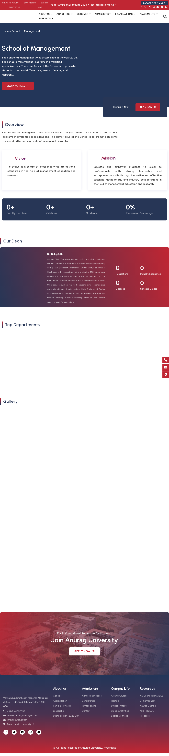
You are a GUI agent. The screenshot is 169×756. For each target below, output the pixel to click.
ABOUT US (44, 14)
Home (5, 31)
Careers (44, 3)
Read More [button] (10, 376)
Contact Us (14, 7)
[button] (5, 440)
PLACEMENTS (147, 14)
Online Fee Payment (11, 3)
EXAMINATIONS (124, 14)
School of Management (22, 371)
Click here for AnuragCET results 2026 (72, 4)
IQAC (40, 7)
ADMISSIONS (102, 14)
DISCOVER (82, 14)
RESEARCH (45, 18)
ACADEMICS (63, 14)
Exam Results (30, 3)
